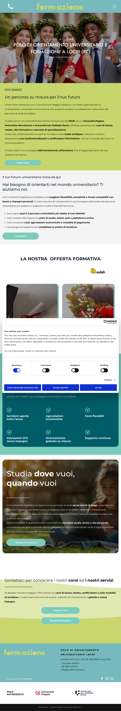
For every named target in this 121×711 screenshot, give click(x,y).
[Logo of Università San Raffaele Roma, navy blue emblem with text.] (73, 270)
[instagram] (107, 679)
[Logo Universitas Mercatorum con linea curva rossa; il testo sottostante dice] (48, 270)
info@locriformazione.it (73, 670)
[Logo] (97, 270)
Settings (108, 380)
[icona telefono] (10, 10)
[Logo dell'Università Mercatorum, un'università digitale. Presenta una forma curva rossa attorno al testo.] (64, 693)
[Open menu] (114, 6)
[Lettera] (104, 693)
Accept (98, 387)
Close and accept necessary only (22, 387)
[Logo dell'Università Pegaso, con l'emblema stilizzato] (23, 270)
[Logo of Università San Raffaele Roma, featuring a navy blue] (84, 693)
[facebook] (102, 679)
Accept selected (60, 387)
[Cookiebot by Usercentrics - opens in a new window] (105, 322)
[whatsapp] (112, 679)
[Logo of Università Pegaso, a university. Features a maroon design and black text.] (45, 693)
